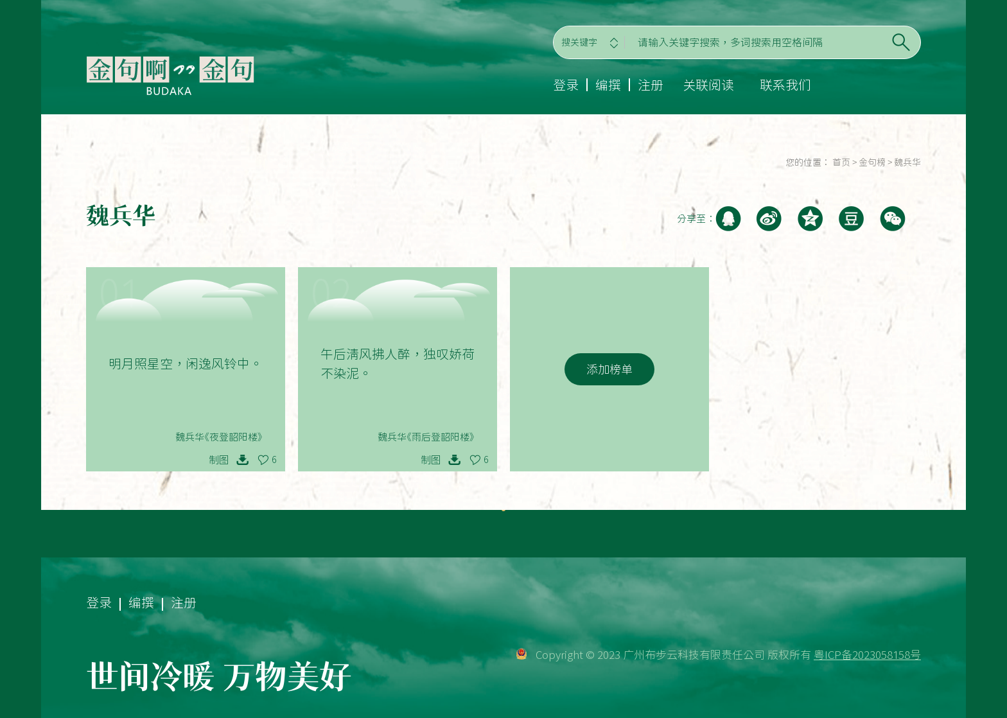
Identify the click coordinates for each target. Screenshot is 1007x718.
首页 (841, 162)
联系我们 (785, 84)
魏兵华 (907, 162)
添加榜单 (609, 369)
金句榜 (872, 162)
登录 (566, 84)
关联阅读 (708, 84)
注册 (650, 84)
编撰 (608, 84)
